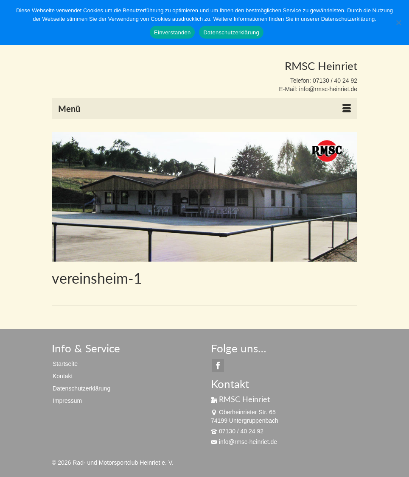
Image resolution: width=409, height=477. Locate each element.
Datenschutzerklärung (231, 32)
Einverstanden (172, 32)
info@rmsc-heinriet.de (244, 441)
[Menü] (204, 108)
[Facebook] (218, 365)
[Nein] (398, 22)
